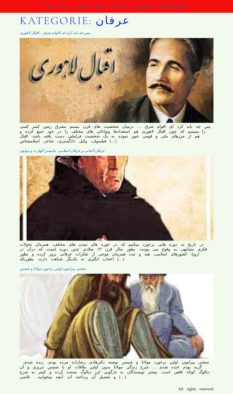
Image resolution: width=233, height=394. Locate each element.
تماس (64, 6)
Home (50, 6)
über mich (118, 6)
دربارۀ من (81, 6)
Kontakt (100, 6)
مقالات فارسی (142, 6)
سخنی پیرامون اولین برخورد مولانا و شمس (53, 269)
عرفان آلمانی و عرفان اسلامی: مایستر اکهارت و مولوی (62, 151)
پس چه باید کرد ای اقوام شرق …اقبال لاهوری (55, 33)
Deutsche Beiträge (173, 6)
